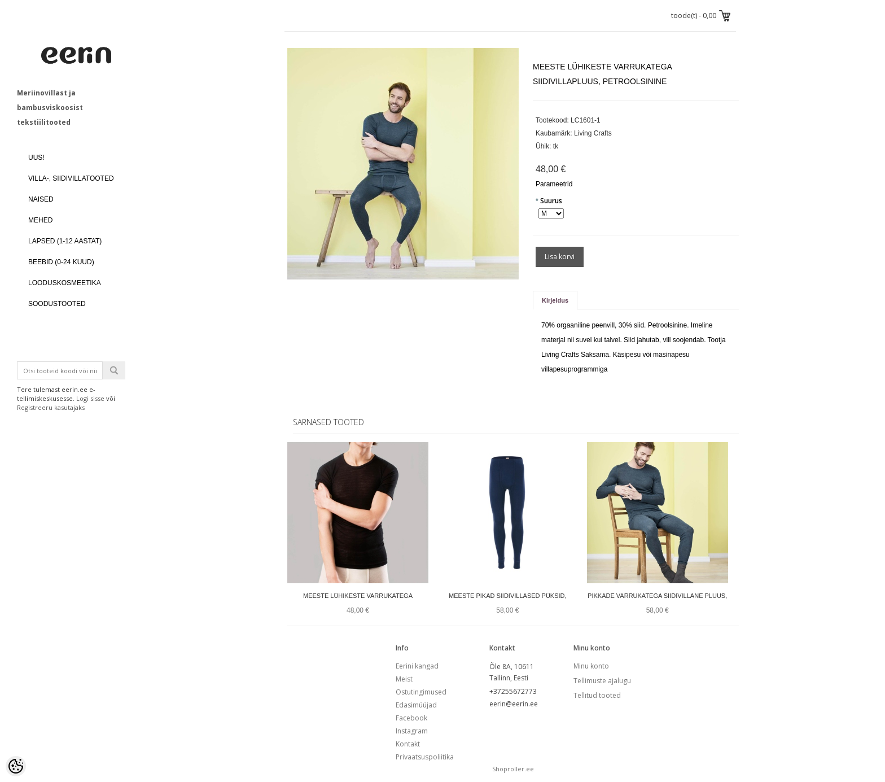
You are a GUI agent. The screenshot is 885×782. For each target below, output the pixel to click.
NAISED (41, 199)
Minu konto (591, 666)
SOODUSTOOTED (57, 304)
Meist (404, 679)
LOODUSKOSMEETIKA (64, 283)
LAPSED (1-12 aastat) (65, 241)
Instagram (412, 731)
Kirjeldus (555, 300)
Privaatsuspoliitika (425, 757)
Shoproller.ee (513, 768)
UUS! (36, 157)
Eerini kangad (417, 666)
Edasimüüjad (416, 705)
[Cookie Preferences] (16, 766)
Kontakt (408, 744)
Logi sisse (90, 398)
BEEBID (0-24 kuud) (61, 262)
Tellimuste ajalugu (602, 680)
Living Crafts (593, 133)
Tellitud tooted (597, 695)
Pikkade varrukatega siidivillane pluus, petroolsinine (657, 603)
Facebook (411, 718)
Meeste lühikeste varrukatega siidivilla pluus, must (358, 603)
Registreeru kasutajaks (51, 407)
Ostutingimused (421, 692)
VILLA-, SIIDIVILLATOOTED (71, 178)
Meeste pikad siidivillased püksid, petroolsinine (507, 603)
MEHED (40, 220)
